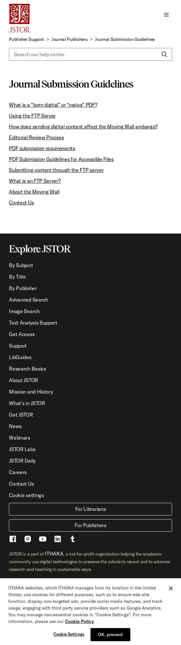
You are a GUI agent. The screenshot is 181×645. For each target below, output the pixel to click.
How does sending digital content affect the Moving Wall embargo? (83, 126)
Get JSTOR (21, 414)
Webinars (19, 437)
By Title (17, 276)
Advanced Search (28, 299)
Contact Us (21, 202)
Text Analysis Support (33, 322)
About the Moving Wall (34, 191)
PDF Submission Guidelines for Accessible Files (61, 159)
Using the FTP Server (32, 115)
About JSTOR (23, 380)
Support (18, 345)
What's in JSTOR (27, 403)
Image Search (24, 311)
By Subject (21, 265)
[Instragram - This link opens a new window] (28, 540)
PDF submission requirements (42, 148)
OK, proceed (110, 637)
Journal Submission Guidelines (125, 39)
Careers (18, 472)
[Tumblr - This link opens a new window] (72, 540)
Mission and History (31, 391)
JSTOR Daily (22, 460)
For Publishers (90, 525)
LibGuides (20, 357)
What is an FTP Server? (34, 181)
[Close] (171, 591)
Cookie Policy (79, 624)
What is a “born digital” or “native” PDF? (53, 105)
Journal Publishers (69, 39)
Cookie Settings (69, 636)
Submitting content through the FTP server (56, 170)
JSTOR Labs (22, 449)
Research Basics (27, 368)
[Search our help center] (90, 54)
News (15, 426)
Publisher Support (26, 39)
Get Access (21, 334)
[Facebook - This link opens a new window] (13, 540)
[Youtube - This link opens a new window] (43, 540)
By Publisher (23, 288)
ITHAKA (54, 553)
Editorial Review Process (36, 137)
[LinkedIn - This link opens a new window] (58, 540)
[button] (166, 14)
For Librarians (90, 509)
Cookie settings (26, 495)
